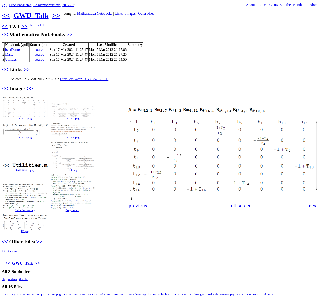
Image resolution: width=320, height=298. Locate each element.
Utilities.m (9, 251)
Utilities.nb (267, 294)
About (250, 5)
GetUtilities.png (25, 170)
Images (130, 13)
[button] (314, 99)
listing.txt (37, 25)
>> (56, 16)
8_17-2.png (73, 118)
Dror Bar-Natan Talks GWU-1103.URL (102, 294)
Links (119, 13)
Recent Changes (270, 5)
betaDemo (12, 49)
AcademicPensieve (47, 5)
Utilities (11, 59)
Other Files (146, 13)
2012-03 (68, 5)
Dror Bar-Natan (20, 5)
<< (6, 16)
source (39, 49)
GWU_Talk (30, 16)
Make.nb (212, 294)
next (313, 205)
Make (9, 54)
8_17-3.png (25, 137)
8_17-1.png (25, 118)
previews (12, 279)
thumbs (23, 279)
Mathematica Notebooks (94, 13)
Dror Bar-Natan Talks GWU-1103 (84, 79)
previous (138, 205)
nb (3, 279)
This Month (293, 5)
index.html (164, 294)
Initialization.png (25, 210)
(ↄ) (4, 5)
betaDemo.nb (70, 294)
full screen (240, 205)
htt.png (73, 170)
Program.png (73, 210)
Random (311, 5)
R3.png (25, 231)
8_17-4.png (73, 137)
